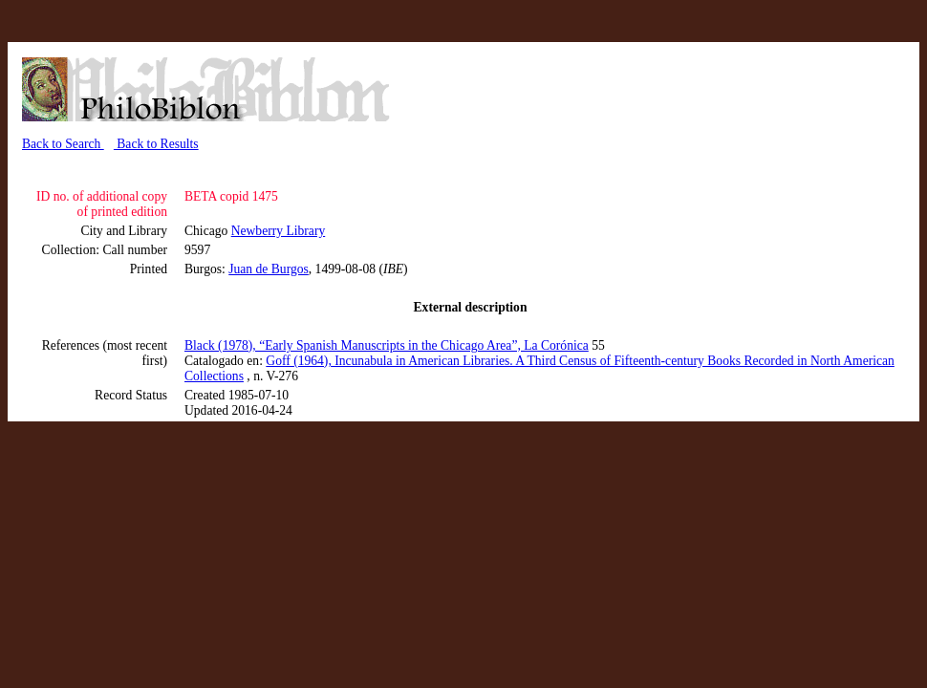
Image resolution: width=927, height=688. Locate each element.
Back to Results (156, 144)
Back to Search (63, 144)
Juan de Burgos (268, 269)
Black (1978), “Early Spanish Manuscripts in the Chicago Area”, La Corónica (386, 345)
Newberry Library (278, 231)
